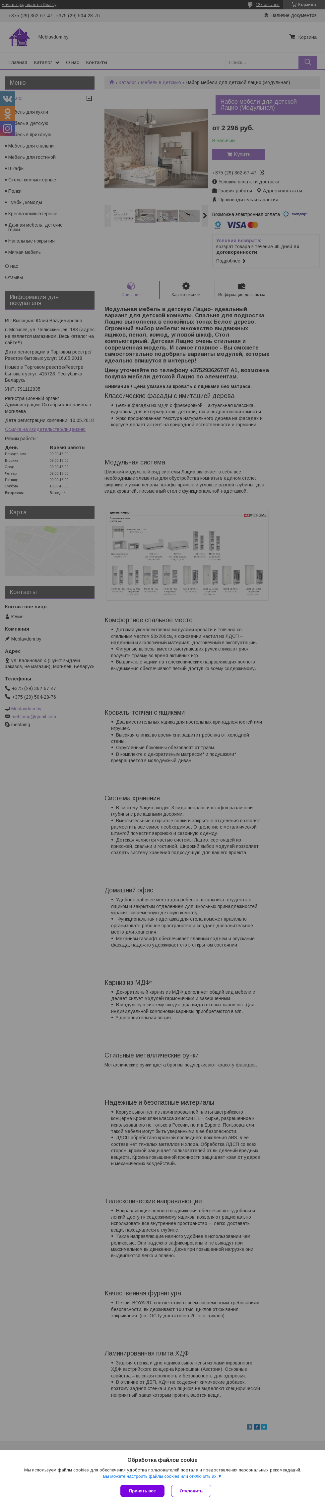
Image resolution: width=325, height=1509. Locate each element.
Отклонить (191, 1490)
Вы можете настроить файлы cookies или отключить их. (160, 1476)
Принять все (142, 1490)
